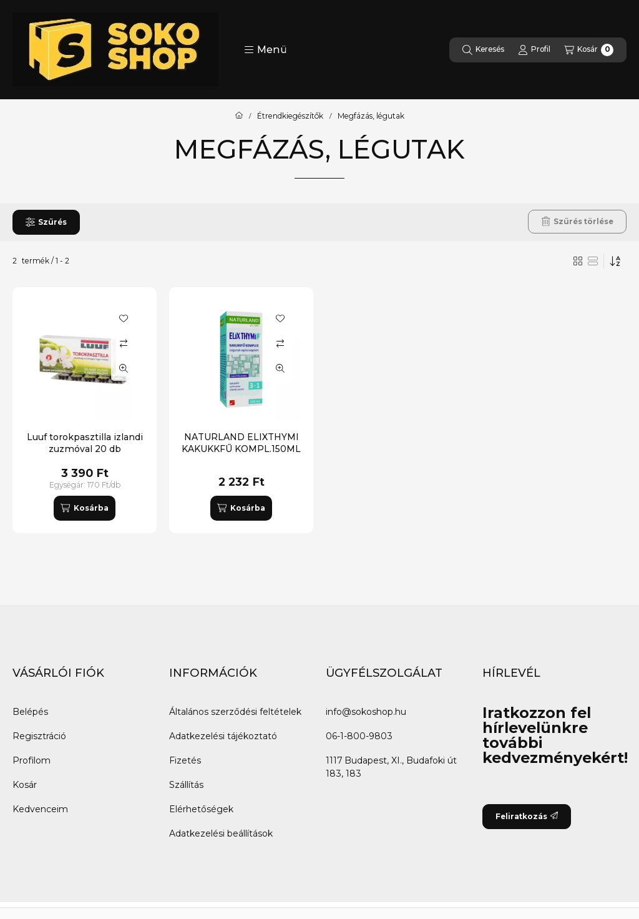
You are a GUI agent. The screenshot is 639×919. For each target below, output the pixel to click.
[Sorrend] (615, 260)
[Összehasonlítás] (123, 343)
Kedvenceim (40, 809)
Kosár (24, 784)
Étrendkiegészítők (290, 116)
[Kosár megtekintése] (588, 49)
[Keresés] (483, 49)
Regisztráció (39, 736)
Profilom (31, 760)
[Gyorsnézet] (123, 368)
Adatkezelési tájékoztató (223, 736)
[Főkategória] (239, 116)
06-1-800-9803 (359, 736)
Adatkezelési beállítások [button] (221, 833)
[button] (265, 49)
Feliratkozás (526, 816)
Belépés (30, 711)
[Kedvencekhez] (123, 318)
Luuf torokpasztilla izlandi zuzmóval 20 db (85, 442)
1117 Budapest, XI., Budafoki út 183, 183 (391, 767)
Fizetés (185, 760)
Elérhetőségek (201, 809)
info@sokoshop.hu (366, 711)
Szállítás (186, 784)
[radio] (592, 260)
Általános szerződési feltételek (235, 711)
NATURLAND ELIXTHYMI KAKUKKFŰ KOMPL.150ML (241, 442)
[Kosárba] (84, 508)
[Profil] (534, 49)
